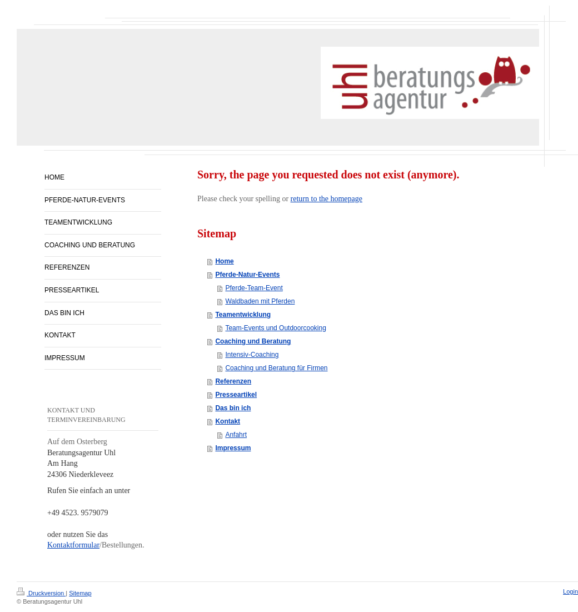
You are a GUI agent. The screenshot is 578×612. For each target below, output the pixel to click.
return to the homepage (326, 199)
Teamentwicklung (243, 315)
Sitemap (80, 593)
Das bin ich (233, 408)
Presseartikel (236, 395)
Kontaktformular (73, 545)
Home (224, 261)
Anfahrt (236, 435)
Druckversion (41, 593)
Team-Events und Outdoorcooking (275, 328)
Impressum (233, 448)
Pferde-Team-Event (253, 288)
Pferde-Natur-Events (247, 274)
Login (570, 591)
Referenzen (233, 381)
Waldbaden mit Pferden (260, 301)
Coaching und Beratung (253, 341)
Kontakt (227, 421)
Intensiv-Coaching (251, 355)
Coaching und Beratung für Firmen (276, 368)
